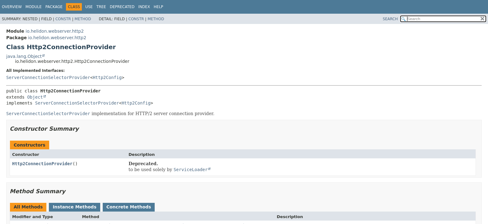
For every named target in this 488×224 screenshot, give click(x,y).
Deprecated (122, 7)
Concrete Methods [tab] (128, 206)
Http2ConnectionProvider (42, 163)
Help (158, 7)
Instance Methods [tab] (74, 206)
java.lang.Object (24, 56)
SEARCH (390, 19)
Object (35, 97)
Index (144, 7)
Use (89, 7)
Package (54, 7)
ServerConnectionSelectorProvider (48, 77)
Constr (63, 19)
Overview (12, 7)
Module (34, 7)
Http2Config (107, 77)
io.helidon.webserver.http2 (55, 31)
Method (83, 19)
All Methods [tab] (28, 206)
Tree (101, 7)
